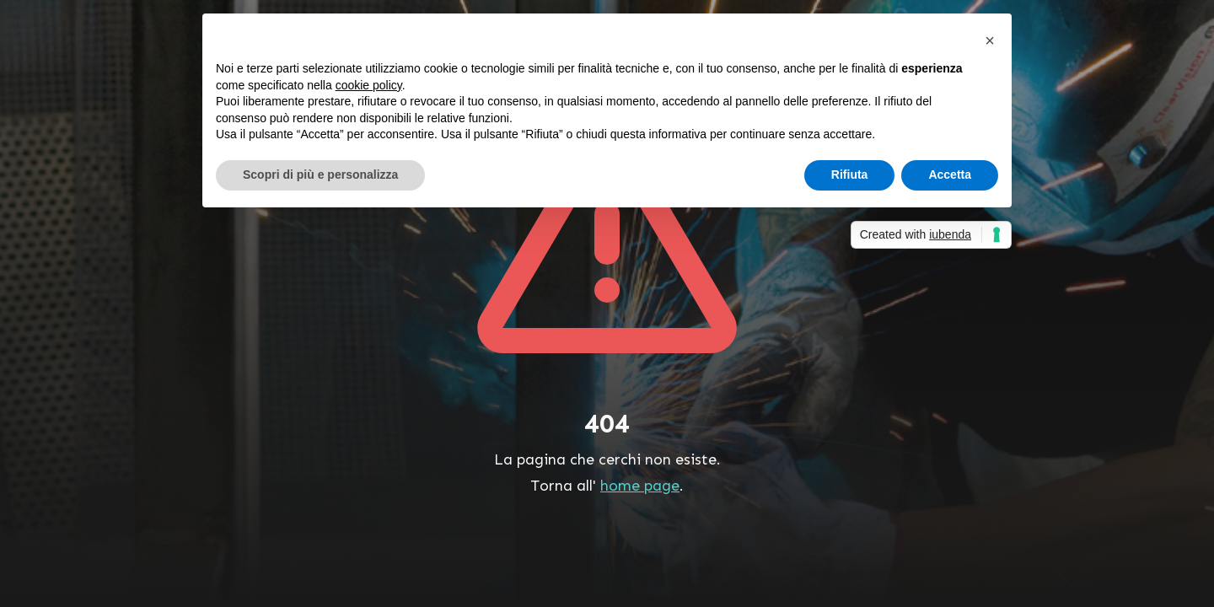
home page (640, 485)
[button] (989, 40)
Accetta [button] (949, 174)
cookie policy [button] (369, 85)
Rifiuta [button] (849, 174)
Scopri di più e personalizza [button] (320, 174)
